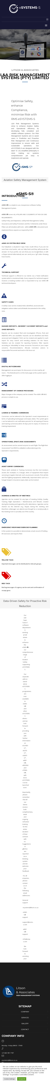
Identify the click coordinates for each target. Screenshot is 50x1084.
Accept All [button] (21, 1079)
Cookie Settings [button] (9, 1079)
